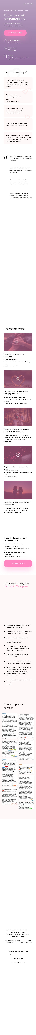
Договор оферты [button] (18, 959)
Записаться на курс (15, 33)
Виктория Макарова (16, 586)
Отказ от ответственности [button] (18, 955)
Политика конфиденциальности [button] (18, 951)
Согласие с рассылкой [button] (18, 962)
